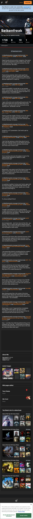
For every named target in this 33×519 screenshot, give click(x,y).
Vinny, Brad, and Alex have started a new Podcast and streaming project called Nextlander (16, 303)
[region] (16, 511)
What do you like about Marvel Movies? (15, 137)
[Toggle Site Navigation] (2, 3)
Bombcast (18, 219)
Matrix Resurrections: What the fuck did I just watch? (15, 150)
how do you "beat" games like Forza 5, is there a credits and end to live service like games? (16, 275)
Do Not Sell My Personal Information (9, 515)
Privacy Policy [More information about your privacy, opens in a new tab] (21, 511)
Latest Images (6, 366)
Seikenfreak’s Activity (16, 51)
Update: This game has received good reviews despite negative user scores (15, 70)
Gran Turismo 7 (19, 56)
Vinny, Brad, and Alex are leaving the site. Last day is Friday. (16, 317)
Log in (21, 2)
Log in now (26, 7)
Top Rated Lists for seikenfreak (11, 410)
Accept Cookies (23, 515)
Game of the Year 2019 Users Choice (16, 445)
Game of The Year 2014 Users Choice (16, 413)
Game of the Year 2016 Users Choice (16, 460)
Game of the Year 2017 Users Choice (16, 475)
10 (20, 40)
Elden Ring (17, 84)
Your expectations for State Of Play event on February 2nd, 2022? (15, 125)
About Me (5, 355)
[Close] (31, 504)
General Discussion (13, 261)
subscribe (27, 2)
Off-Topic (21, 137)
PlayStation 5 (7, 126)
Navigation (5, 45)
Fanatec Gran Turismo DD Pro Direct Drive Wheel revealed (15, 246)
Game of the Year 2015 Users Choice (16, 429)
